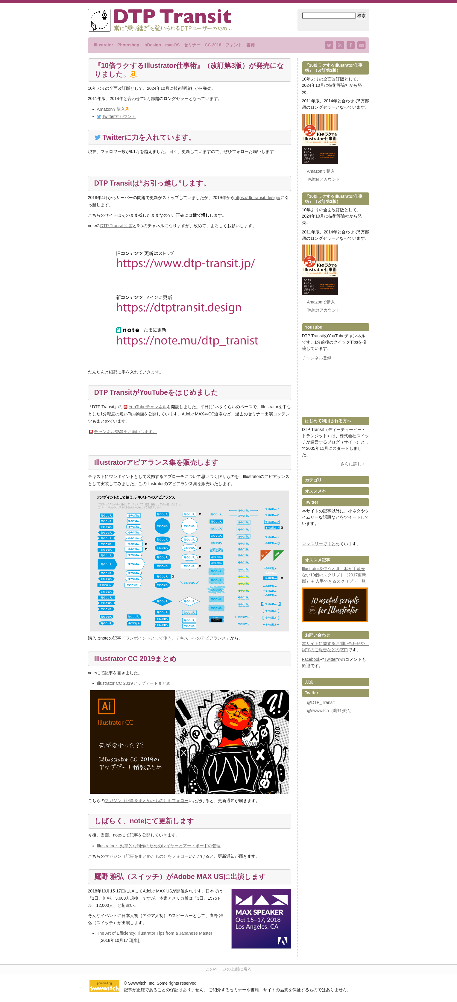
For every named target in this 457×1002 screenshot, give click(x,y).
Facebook (311, 659)
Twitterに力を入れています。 (151, 137)
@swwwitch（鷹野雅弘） (330, 710)
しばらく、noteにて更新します (146, 821)
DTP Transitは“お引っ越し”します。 (154, 184)
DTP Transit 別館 (116, 226)
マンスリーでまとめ (321, 543)
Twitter (330, 659)
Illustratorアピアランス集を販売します (159, 463)
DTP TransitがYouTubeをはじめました (159, 393)
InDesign (152, 44)
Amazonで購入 (111, 109)
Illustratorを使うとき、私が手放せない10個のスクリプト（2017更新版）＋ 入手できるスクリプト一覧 (334, 575)
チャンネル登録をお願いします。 (125, 431)
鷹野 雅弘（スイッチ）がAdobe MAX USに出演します (183, 876)
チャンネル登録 (316, 358)
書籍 (250, 44)
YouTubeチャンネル (147, 407)
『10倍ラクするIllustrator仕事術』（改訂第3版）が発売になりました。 (189, 70)
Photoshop (128, 44)
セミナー (192, 44)
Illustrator (103, 44)
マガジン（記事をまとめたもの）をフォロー (147, 800)
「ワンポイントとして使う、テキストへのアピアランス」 (175, 638)
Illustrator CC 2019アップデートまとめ (133, 683)
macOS (172, 44)
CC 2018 (213, 44)
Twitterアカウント (118, 116)
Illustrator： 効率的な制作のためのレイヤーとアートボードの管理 (158, 845)
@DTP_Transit (321, 702)
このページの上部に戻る (229, 968)
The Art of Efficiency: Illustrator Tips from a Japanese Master (153, 932)
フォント (233, 44)
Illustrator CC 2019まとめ (137, 659)
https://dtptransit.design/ (257, 198)
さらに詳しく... (355, 463)
